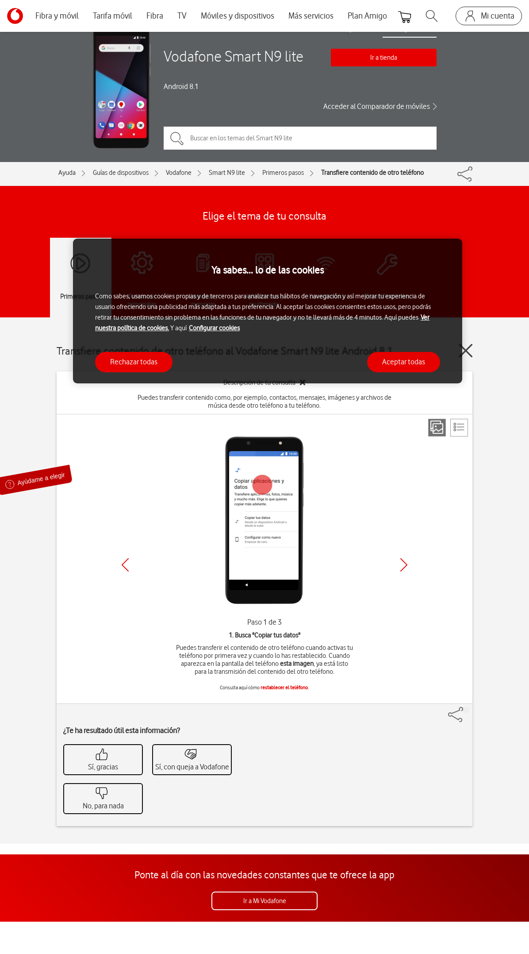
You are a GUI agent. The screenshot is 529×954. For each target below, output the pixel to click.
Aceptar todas (403, 361)
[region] (267, 311)
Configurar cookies (214, 328)
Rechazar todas (133, 361)
